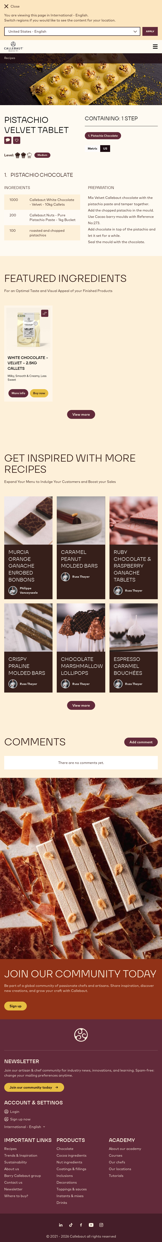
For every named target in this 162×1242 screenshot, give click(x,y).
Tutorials (116, 1176)
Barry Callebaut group (22, 1176)
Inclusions (65, 1176)
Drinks (62, 1202)
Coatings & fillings (71, 1169)
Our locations (120, 1169)
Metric (92, 148)
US (105, 148)
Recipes (9, 58)
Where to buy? (16, 1196)
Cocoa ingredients (71, 1155)
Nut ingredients (69, 1162)
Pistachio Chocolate (104, 135)
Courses (115, 1155)
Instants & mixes (70, 1196)
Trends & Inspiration (20, 1155)
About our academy (125, 1149)
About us (11, 1169)
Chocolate (65, 1149)
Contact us (13, 1182)
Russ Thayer (81, 577)
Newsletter (13, 1189)
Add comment (141, 742)
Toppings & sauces (72, 1189)
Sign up (15, 1006)
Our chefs (117, 1162)
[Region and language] (72, 31)
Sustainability (15, 1162)
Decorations (67, 1182)
